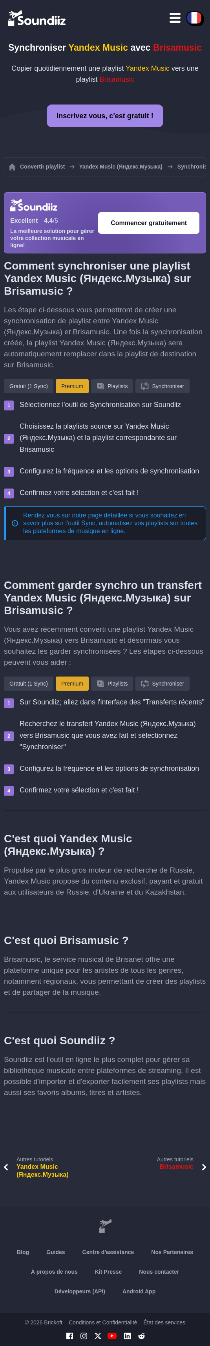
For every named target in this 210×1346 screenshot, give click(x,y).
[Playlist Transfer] (37, 17)
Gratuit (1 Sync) (28, 386)
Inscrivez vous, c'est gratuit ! (105, 116)
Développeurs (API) (80, 1291)
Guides (55, 1252)
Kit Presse (108, 1272)
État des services (164, 1322)
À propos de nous (54, 1272)
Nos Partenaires (172, 1252)
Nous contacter (159, 1272)
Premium (72, 386)
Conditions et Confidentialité (103, 1322)
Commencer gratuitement (149, 223)
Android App (138, 1291)
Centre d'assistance (108, 1252)
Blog (23, 1252)
